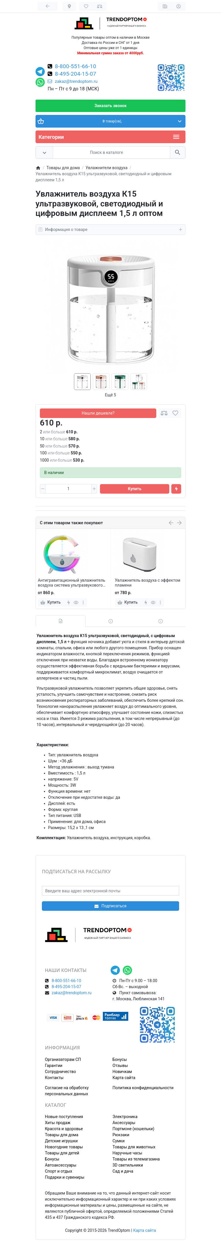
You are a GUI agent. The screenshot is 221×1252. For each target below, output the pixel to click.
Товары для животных (134, 1147)
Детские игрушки (61, 1141)
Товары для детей (62, 1153)
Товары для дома (62, 1134)
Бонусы (120, 1059)
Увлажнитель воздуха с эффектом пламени (148, 582)
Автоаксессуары (61, 1165)
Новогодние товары (64, 1147)
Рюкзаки (121, 1134)
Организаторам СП (63, 1059)
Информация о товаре (110, 229)
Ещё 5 (110, 395)
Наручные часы (127, 1153)
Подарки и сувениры (64, 1177)
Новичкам (122, 1071)
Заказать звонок (110, 105)
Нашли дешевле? (98, 413)
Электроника (125, 1116)
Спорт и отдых (59, 1171)
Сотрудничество (60, 1071)
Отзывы (120, 1065)
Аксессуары (124, 1122)
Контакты (54, 1077)
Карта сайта (124, 1077)
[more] (83, 602)
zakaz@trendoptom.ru (73, 81)
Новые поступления (64, 1116)
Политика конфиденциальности (143, 1087)
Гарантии (53, 1065)
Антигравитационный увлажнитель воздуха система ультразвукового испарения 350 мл (71, 583)
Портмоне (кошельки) (134, 1128)
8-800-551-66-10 (75, 67)
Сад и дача (123, 1171)
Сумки (119, 1141)
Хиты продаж (57, 1122)
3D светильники (128, 1165)
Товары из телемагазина (136, 1159)
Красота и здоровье (64, 1128)
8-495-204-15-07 (75, 74)
